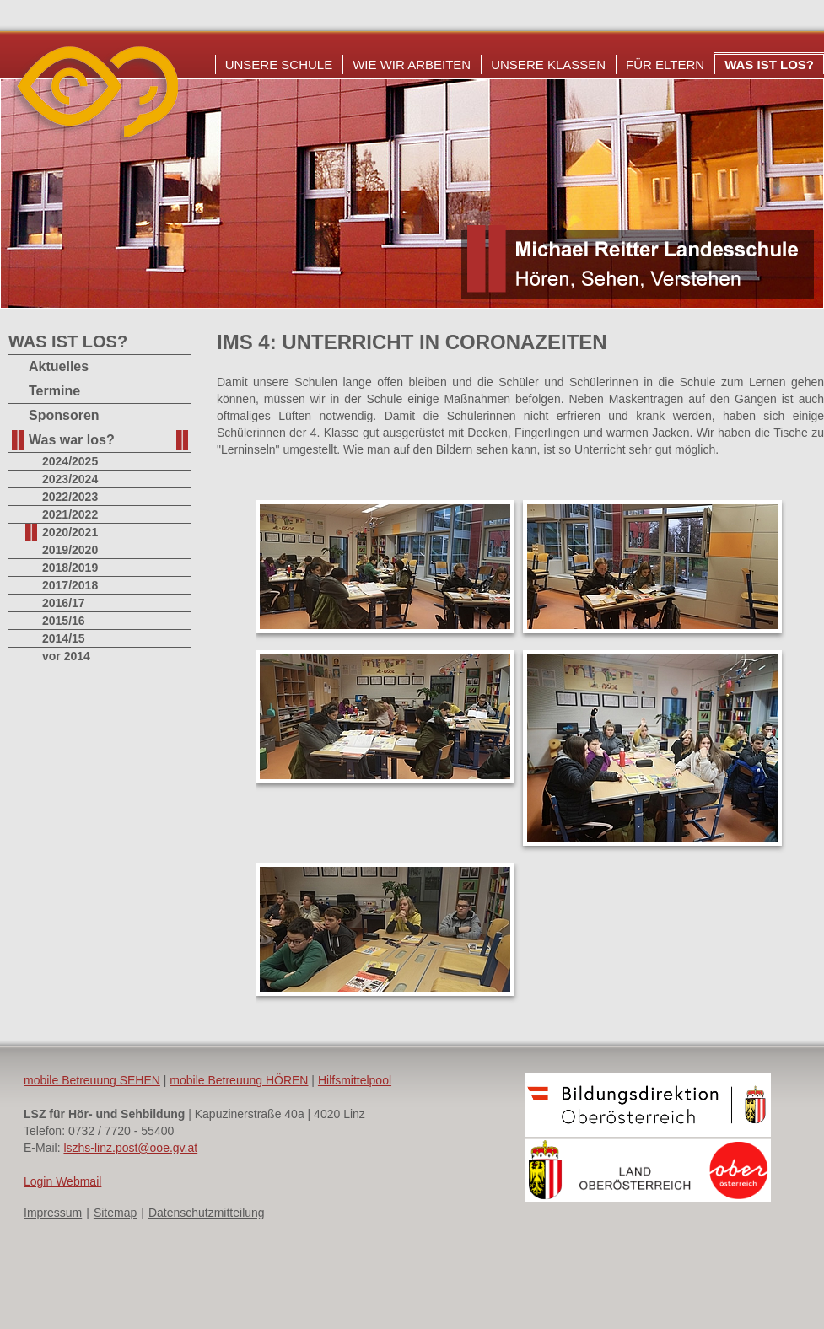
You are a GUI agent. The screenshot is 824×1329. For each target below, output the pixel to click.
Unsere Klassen (548, 64)
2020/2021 (70, 532)
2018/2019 (70, 567)
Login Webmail (62, 1181)
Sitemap (115, 1212)
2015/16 (63, 620)
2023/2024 (70, 479)
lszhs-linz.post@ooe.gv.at (130, 1147)
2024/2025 (70, 461)
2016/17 (63, 603)
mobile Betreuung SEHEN (92, 1080)
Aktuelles (59, 366)
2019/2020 (70, 550)
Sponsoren (64, 415)
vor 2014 (66, 656)
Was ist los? (769, 64)
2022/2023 (70, 496)
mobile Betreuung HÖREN (239, 1080)
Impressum (53, 1212)
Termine (54, 391)
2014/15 (63, 638)
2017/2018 (70, 585)
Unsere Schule (279, 64)
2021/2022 (70, 514)
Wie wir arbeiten (412, 64)
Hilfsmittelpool (354, 1080)
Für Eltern (665, 64)
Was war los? (72, 440)
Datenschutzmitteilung (206, 1212)
